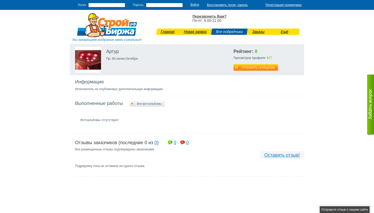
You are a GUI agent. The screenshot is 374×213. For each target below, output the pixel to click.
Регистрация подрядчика (283, 5)
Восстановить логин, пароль (227, 5)
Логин (82, 5)
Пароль (138, 5)
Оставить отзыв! (282, 155)
